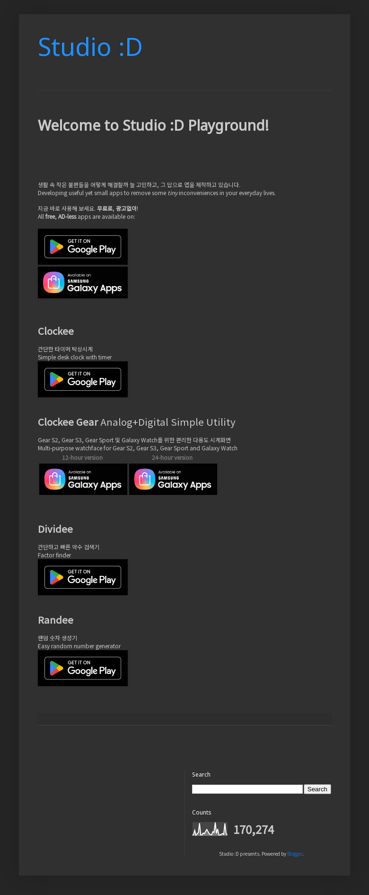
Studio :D (90, 46)
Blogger (294, 853)
